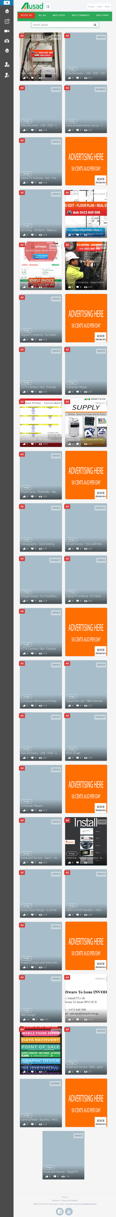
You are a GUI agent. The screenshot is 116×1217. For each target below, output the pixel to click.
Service (56, 37)
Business (100, 89)
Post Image (7, 41)
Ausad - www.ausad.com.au (37, 1067)
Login (7, 64)
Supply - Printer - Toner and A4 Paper (88, 439)
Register (7, 75)
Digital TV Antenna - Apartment (85, 282)
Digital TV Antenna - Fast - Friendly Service (46, 178)
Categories (48, 6)
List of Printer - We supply (36, 439)
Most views (102, 15)
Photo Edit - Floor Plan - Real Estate (86, 230)
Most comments (81, 15)
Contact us (7, 51)
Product (55, 246)
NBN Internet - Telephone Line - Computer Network (52, 73)
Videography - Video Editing (38, 544)
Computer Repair (76, 387)
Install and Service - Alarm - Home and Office (47, 858)
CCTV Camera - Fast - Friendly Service (43, 387)
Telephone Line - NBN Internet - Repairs (89, 701)
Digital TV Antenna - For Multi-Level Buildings (47, 335)
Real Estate (99, 194)
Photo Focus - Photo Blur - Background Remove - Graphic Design (59, 492)
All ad (42, 15)
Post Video (7, 31)
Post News (7, 21)
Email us (65, 1197)
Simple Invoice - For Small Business (41, 596)
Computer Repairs (32, 805)
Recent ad (26, 15)
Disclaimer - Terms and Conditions (65, 1201)
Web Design (28, 1015)
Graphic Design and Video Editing (41, 962)
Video (99, 6)
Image (91, 6)
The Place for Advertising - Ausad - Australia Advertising (60, 1204)
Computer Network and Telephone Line (44, 701)
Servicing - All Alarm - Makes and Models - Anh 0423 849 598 (57, 230)
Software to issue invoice (81, 1015)
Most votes (59, 15)
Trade (102, 822)
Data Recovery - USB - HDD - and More (44, 753)
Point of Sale (73, 753)
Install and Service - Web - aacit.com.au (89, 1067)
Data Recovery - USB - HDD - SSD (85, 73)
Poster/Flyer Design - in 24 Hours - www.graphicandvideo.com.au (60, 910)
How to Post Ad (7, 11)
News (107, 6)
